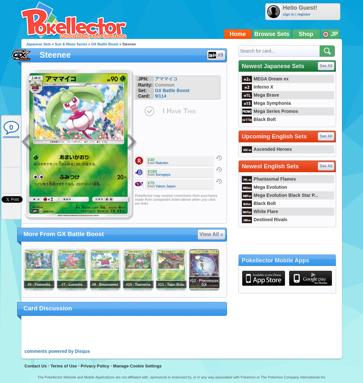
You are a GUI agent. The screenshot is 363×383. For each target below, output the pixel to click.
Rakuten (162, 163)
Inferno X (257, 87)
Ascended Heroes (267, 149)
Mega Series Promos (270, 111)
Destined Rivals (265, 219)
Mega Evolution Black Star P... (280, 195)
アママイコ (166, 78)
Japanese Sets (38, 44)
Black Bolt (259, 119)
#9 (215, 55)
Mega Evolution (264, 187)
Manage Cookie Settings (137, 366)
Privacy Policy (95, 366)
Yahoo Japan (165, 186)
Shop (306, 34)
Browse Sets (272, 34)
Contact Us (36, 366)
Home (238, 34)
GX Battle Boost (105, 44)
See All (326, 66)
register (303, 14)
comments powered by (57, 351)
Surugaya (163, 174)
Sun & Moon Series (71, 44)
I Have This (179, 111)
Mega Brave (260, 95)
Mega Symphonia (266, 103)
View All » (211, 234)
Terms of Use (64, 366)
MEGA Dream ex (265, 78)
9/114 (160, 96)
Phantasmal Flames (269, 179)
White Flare (260, 211)
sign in (288, 14)
